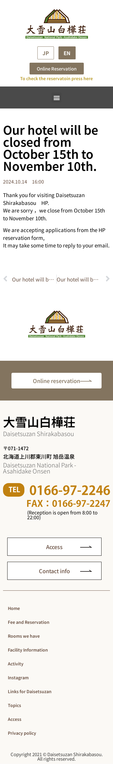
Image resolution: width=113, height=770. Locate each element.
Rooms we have (24, 636)
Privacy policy (22, 733)
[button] (56, 97)
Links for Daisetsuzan (30, 691)
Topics (14, 705)
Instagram (18, 677)
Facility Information (28, 650)
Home (14, 608)
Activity (16, 664)
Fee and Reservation (28, 622)
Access (14, 719)
